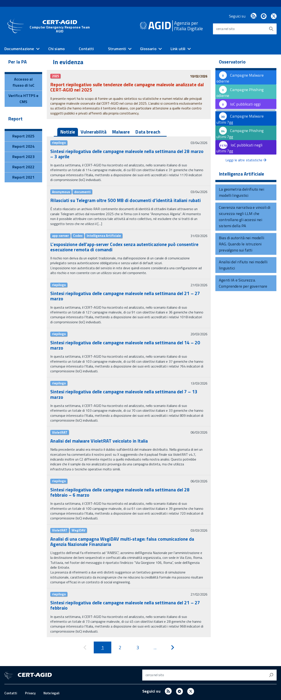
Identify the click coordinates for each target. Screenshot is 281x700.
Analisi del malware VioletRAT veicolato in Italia (99, 440)
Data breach (147, 131)
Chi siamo (56, 49)
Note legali (51, 693)
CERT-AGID (60, 27)
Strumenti (117, 49)
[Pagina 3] (137, 647)
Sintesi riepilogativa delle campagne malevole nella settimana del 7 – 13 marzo (123, 394)
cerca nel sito (225, 29)
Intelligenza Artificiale (104, 235)
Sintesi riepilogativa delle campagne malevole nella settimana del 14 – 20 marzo (125, 345)
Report (15, 118)
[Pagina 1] (102, 647)
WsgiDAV (78, 530)
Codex (78, 235)
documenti (82, 191)
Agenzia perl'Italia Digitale (188, 25)
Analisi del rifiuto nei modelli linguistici (243, 265)
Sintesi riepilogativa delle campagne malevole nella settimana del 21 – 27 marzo (125, 296)
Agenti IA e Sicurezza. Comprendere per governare (243, 283)
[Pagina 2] (120, 647)
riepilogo (59, 142)
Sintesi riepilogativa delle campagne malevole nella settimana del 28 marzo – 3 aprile (127, 154)
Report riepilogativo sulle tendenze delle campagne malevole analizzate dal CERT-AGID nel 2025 (127, 87)
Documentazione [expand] (19, 49)
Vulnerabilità (93, 131)
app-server (60, 235)
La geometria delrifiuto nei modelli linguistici (241, 192)
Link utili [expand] (178, 49)
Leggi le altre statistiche (245, 160)
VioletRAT (59, 432)
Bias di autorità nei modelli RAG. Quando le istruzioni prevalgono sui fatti (241, 244)
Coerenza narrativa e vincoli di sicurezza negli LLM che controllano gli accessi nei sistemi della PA (244, 216)
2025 (55, 76)
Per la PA (17, 61)
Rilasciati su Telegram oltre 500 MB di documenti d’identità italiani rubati (125, 200)
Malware (121, 131)
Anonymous (61, 191)
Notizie (67, 131)
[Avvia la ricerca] (271, 28)
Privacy (30, 693)
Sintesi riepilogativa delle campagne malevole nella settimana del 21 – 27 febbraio (125, 605)
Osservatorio (232, 61)
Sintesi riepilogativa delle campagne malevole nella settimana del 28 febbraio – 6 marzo (119, 492)
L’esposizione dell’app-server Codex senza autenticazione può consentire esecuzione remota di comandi (124, 247)
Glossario (148, 49)
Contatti (86, 49)
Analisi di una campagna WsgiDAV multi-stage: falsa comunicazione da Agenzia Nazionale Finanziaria (122, 541)
